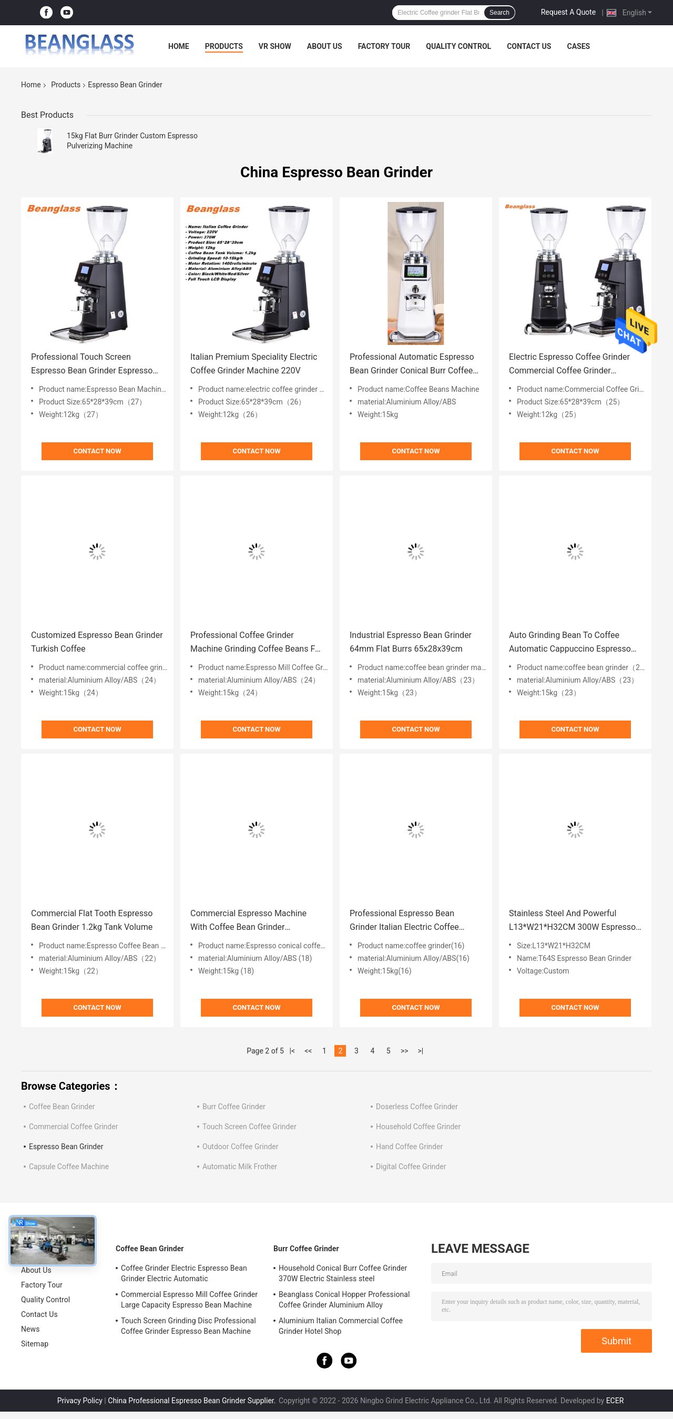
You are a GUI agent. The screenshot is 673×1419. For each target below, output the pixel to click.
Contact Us (529, 46)
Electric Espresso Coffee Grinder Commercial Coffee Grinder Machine (569, 365)
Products (224, 46)
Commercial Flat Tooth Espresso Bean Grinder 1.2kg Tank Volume (91, 920)
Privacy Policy (80, 1400)
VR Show (275, 46)
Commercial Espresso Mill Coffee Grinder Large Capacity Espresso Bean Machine (189, 1299)
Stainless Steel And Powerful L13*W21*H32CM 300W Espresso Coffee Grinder (572, 921)
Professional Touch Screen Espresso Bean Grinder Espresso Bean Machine (91, 365)
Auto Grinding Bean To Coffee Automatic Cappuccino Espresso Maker (570, 643)
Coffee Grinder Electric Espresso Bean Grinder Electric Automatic (184, 1273)
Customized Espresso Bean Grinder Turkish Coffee (97, 642)
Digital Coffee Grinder (411, 1166)
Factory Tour (384, 46)
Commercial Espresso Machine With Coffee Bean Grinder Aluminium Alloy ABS (248, 921)
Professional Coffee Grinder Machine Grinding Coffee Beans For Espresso (256, 643)
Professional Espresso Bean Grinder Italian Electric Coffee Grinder (404, 921)
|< (292, 1051)
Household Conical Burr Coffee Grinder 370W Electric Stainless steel (343, 1273)
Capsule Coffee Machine (69, 1166)
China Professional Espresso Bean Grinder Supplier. (193, 1400)
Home (178, 46)
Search (499, 12)
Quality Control (458, 46)
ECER (615, 1400)
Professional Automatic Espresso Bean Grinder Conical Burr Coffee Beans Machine (412, 365)
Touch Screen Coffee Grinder (249, 1126)
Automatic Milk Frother (239, 1166)
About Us (324, 46)
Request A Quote (568, 12)
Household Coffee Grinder (418, 1126)
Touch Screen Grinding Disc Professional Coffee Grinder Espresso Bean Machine (188, 1325)
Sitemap (34, 1344)
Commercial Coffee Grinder (73, 1126)
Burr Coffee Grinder (234, 1106)
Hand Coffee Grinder (409, 1146)
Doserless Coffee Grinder (417, 1106)
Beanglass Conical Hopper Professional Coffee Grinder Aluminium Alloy (344, 1299)
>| (420, 1051)
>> (405, 1051)
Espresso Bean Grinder (66, 1146)
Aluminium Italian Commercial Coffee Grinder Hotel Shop (341, 1325)
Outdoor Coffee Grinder (240, 1146)
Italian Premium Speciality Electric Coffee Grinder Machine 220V (253, 364)
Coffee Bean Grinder (62, 1106)
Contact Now (97, 451)
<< (308, 1051)
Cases (578, 46)
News (30, 1329)
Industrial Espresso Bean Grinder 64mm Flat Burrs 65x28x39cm (411, 642)
